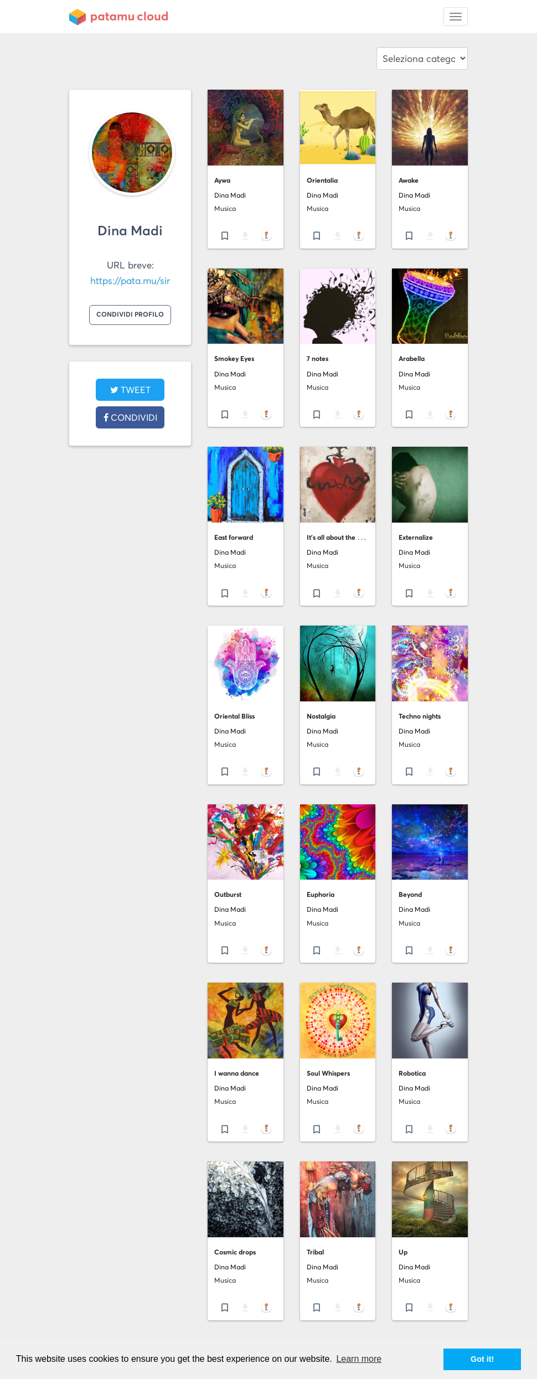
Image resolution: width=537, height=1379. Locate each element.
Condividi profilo (130, 314)
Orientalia (322, 180)
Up (403, 1252)
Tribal (315, 1252)
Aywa (222, 180)
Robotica (412, 1073)
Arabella (412, 358)
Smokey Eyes (234, 358)
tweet (130, 389)
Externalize (416, 537)
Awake (409, 180)
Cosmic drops (235, 1252)
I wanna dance (236, 1073)
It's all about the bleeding (345, 537)
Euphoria (320, 894)
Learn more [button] (358, 1358)
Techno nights (420, 716)
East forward (233, 537)
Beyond (410, 894)
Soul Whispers (328, 1073)
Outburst (227, 894)
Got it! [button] (482, 1359)
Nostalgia (321, 716)
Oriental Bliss (234, 716)
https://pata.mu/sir (130, 281)
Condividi (130, 417)
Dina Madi (130, 230)
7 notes (317, 358)
